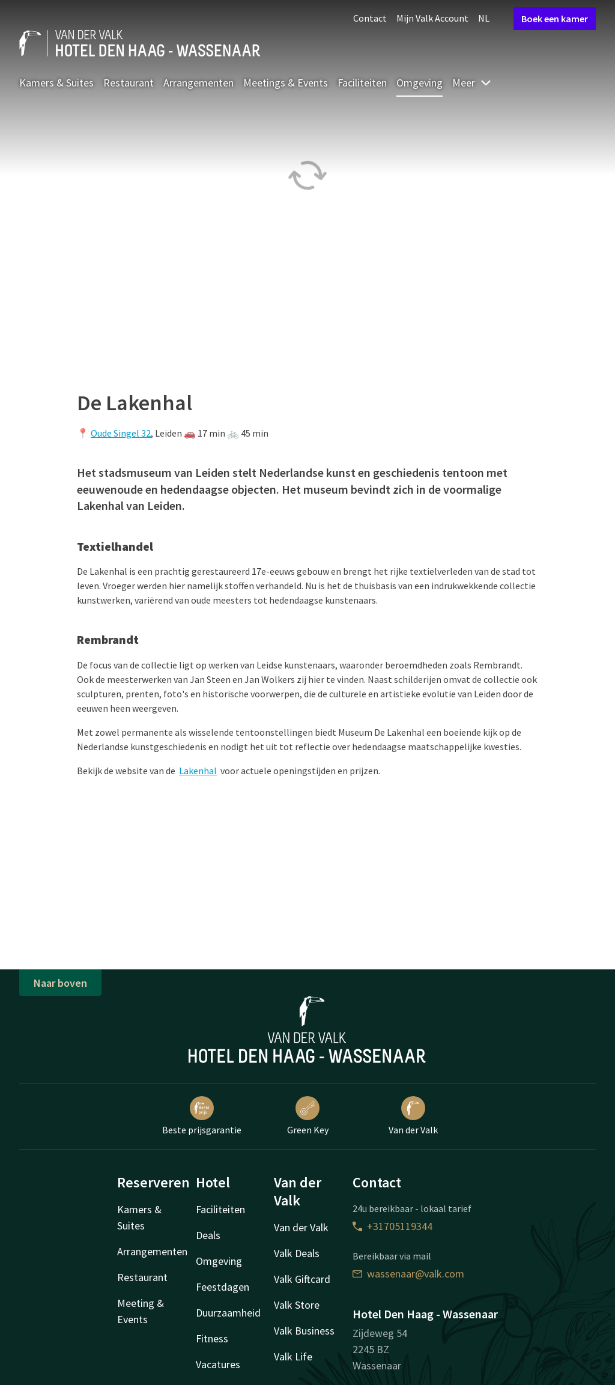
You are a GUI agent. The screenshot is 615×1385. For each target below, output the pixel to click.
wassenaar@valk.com (408, 1273)
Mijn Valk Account (432, 18)
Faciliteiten (362, 82)
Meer (472, 82)
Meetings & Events (285, 82)
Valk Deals (297, 1253)
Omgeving (419, 82)
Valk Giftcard (302, 1279)
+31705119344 (392, 1226)
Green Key (308, 1116)
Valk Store (297, 1305)
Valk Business (304, 1331)
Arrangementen (198, 82)
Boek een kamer (554, 19)
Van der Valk (413, 1116)
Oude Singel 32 (121, 433)
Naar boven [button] (60, 983)
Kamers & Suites (56, 82)
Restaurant (128, 82)
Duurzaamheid (228, 1313)
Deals (208, 1235)
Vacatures (218, 1364)
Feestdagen (222, 1287)
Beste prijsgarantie (201, 1116)
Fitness (212, 1338)
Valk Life (293, 1356)
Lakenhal (198, 771)
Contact (370, 18)
